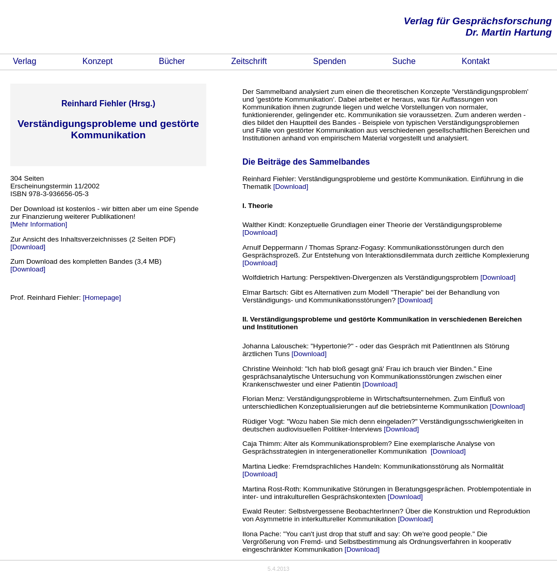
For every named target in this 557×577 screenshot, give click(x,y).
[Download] (27, 247)
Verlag (24, 61)
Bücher (172, 61)
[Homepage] (102, 297)
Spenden (329, 61)
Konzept (98, 61)
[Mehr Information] (38, 224)
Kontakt (475, 61)
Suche (403, 61)
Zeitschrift (249, 61)
